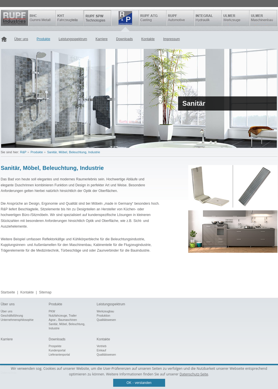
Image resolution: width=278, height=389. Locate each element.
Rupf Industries (14, 18)
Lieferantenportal (59, 354)
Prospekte (55, 346)
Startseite (5, 39)
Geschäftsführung (12, 315)
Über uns (21, 39)
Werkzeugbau (105, 311)
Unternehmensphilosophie (17, 319)
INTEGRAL (208, 18)
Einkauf (101, 350)
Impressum (171, 39)
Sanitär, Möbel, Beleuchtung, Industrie (73, 152)
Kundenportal (57, 350)
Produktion (103, 315)
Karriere (102, 39)
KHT (70, 18)
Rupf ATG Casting (153, 18)
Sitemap (45, 292)
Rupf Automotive (180, 18)
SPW (97, 18)
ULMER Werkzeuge (235, 18)
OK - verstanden (139, 383)
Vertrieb (101, 346)
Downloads (124, 39)
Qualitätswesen (106, 319)
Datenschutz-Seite (194, 374)
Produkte (43, 39)
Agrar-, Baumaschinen (63, 319)
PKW (52, 311)
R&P (125, 18)
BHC (42, 18)
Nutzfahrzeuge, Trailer (63, 315)
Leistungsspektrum (73, 39)
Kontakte (148, 39)
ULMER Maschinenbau (263, 18)
